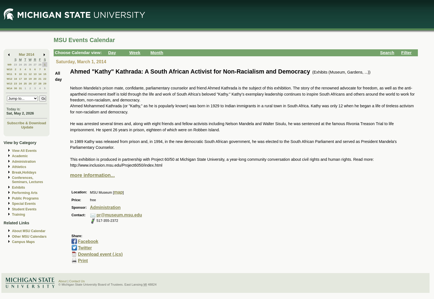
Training (18, 215)
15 (44, 74)
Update (27, 127)
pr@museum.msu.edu (119, 215)
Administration (24, 162)
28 (39, 64)
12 (30, 74)
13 (35, 74)
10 (20, 74)
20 (35, 78)
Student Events (24, 209)
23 (15, 64)
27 (35, 64)
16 (15, 78)
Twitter (85, 247)
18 (25, 78)
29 (44, 83)
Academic (20, 156)
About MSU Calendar (28, 231)
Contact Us (77, 281)
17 (20, 78)
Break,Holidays (24, 172)
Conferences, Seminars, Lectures (27, 180)
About (62, 281)
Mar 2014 (26, 54)
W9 (10, 64)
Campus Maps (23, 242)
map (118, 192)
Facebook (88, 241)
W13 (9, 83)
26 (30, 64)
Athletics (19, 167)
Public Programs (25, 198)
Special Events (24, 204)
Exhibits (18, 187)
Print (83, 260)
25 (25, 64)
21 (39, 78)
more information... (92, 175)
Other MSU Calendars (29, 237)
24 (20, 64)
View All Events (24, 151)
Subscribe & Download (26, 123)
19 (30, 78)
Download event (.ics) (100, 254)
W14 (9, 88)
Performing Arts (25, 193)
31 (20, 88)
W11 (9, 74)
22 (44, 78)
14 (39, 74)
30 (15, 88)
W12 (9, 78)
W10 (9, 69)
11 (25, 74)
